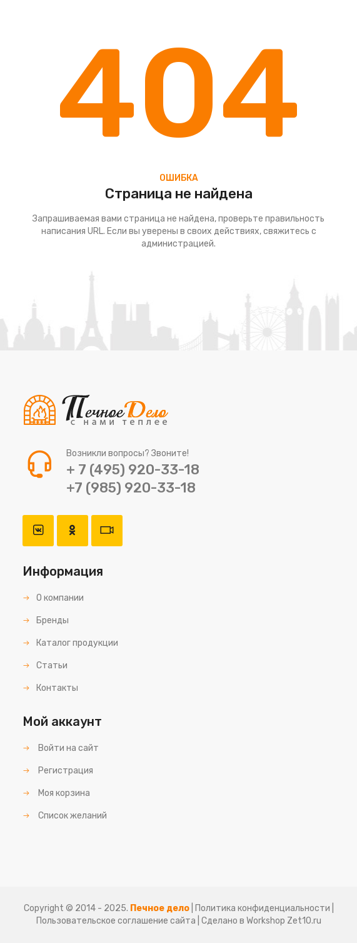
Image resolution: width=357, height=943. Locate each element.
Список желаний (65, 815)
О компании (53, 598)
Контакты (50, 688)
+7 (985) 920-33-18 (131, 487)
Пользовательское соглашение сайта (116, 920)
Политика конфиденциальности (262, 908)
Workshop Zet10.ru (283, 920)
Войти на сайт (61, 748)
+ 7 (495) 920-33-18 (132, 469)
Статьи (45, 665)
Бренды (46, 620)
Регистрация (58, 770)
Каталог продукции (70, 643)
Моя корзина (56, 793)
